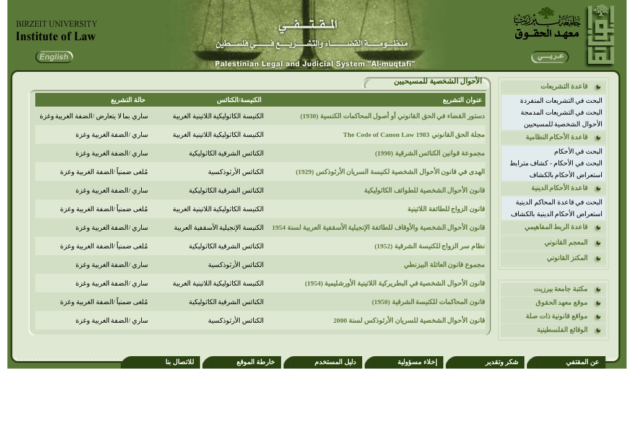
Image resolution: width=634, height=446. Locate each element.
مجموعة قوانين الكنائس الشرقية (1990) (430, 153)
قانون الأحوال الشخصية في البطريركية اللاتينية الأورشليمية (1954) (395, 283)
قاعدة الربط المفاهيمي (556, 226)
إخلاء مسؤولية (417, 361)
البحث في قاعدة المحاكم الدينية (559, 202)
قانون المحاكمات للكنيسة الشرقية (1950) (428, 301)
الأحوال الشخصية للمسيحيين (563, 124)
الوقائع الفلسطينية (562, 329)
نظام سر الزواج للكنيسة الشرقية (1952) (430, 246)
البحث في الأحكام (578, 151)
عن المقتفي (582, 361)
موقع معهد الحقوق (562, 302)
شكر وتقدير (501, 361)
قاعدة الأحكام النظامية (557, 137)
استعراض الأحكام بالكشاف (566, 174)
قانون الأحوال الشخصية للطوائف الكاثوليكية (424, 190)
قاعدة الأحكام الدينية (559, 187)
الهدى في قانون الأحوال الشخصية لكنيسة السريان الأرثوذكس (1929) (390, 171)
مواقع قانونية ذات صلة (557, 316)
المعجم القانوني (566, 242)
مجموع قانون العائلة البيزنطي (444, 264)
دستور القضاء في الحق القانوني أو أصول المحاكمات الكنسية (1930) (392, 116)
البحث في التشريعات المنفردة (561, 100)
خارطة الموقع (256, 361)
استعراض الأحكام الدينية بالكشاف (556, 213)
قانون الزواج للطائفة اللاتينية (446, 208)
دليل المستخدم (335, 361)
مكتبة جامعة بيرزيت (561, 288)
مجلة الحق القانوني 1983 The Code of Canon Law (414, 134)
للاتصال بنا (179, 361)
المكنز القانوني (567, 257)
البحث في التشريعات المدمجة (561, 112)
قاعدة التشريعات (564, 86)
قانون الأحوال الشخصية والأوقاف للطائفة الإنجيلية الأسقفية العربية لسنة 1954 (378, 227)
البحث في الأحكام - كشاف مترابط (556, 163)
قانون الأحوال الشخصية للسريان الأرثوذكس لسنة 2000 (409, 320)
